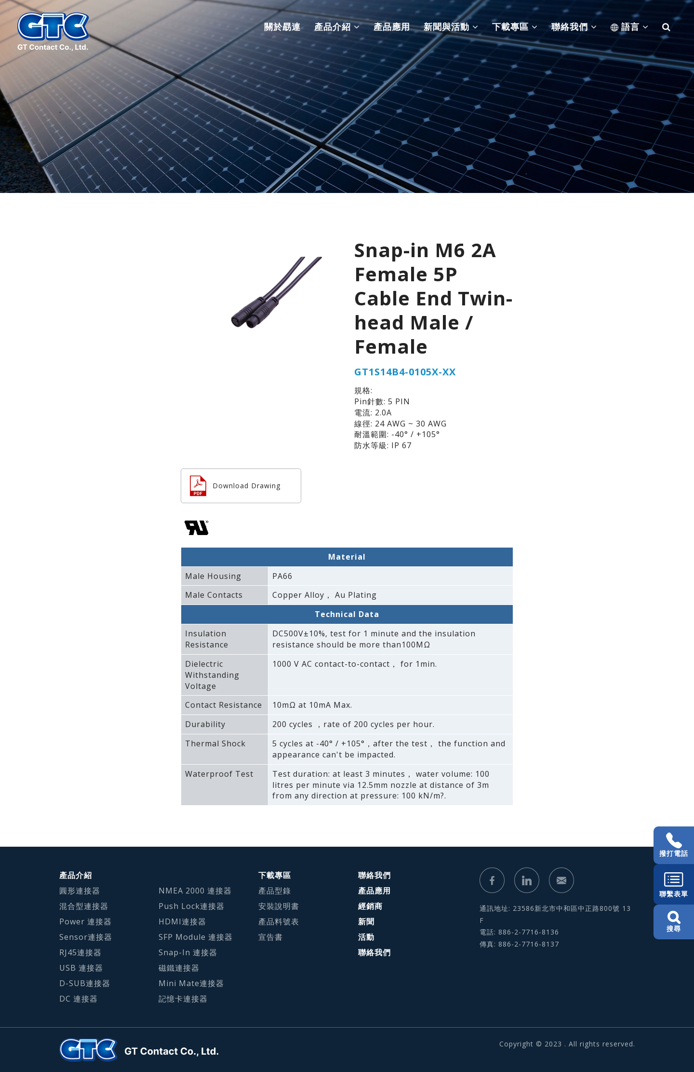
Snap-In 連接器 (188, 952)
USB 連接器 (81, 967)
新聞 (366, 921)
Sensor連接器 (85, 937)
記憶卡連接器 (183, 998)
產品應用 (392, 26)
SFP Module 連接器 (196, 937)
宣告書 (270, 937)
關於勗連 (282, 26)
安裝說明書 (278, 906)
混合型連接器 (83, 906)
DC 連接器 (78, 998)
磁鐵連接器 (179, 967)
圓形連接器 (79, 890)
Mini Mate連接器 (191, 983)
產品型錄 (274, 890)
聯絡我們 (374, 875)
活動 (366, 937)
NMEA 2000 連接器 (195, 890)
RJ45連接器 (80, 952)
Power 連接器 (85, 921)
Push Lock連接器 (192, 906)
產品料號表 (278, 921)
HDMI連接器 (182, 921)
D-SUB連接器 (84, 983)
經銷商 (370, 906)
